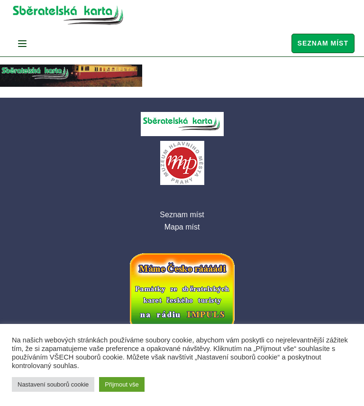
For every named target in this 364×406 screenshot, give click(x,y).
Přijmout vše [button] (122, 384)
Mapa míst (182, 227)
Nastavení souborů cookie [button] (53, 384)
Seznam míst (323, 43)
